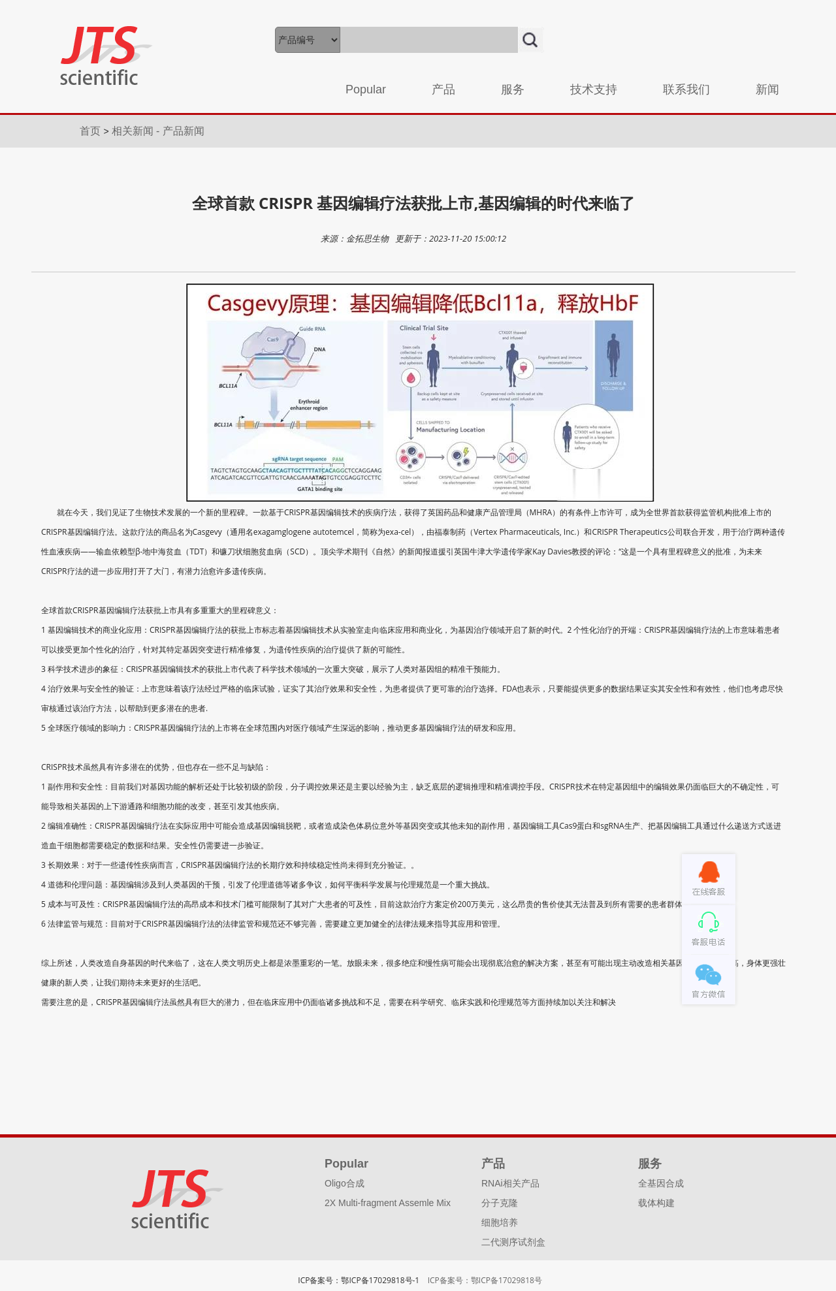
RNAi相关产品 (510, 1183)
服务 (512, 89)
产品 (443, 89)
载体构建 (656, 1203)
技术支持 (593, 89)
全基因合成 (661, 1183)
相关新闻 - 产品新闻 (158, 130)
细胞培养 (499, 1222)
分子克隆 (499, 1203)
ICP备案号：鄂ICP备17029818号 (485, 1280)
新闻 (767, 89)
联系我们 (686, 89)
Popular (366, 89)
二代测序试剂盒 (513, 1242)
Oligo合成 (344, 1183)
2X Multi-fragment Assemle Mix (388, 1203)
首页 (91, 130)
